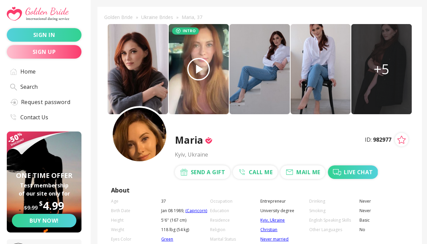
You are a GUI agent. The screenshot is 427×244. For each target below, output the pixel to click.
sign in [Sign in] (44, 35)
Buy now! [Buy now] (44, 220)
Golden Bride (118, 17)
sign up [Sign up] (44, 52)
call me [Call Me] (255, 172)
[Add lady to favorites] (401, 139)
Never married (274, 239)
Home (23, 71)
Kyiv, (265, 220)
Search (24, 87)
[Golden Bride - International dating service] (44, 14)
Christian (268, 229)
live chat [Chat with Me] (353, 172)
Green (167, 239)
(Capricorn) (196, 211)
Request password (40, 102)
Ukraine (277, 220)
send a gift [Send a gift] (202, 172)
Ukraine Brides (157, 17)
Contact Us (29, 117)
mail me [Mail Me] (302, 172)
